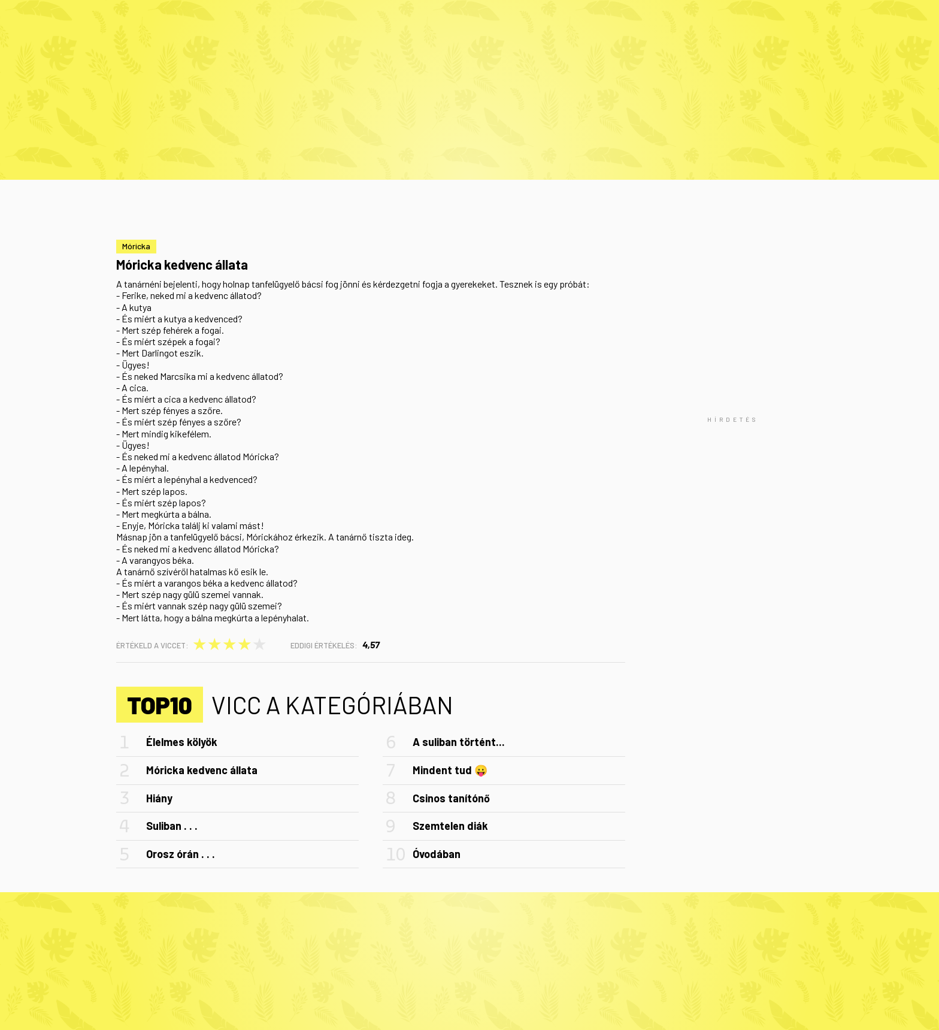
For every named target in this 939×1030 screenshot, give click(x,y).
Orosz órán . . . (180, 853)
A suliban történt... (459, 741)
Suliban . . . (172, 825)
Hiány (159, 798)
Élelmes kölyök (181, 741)
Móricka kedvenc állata (202, 770)
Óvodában (437, 853)
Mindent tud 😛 (450, 770)
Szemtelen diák (450, 825)
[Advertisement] (733, 419)
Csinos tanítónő (451, 798)
